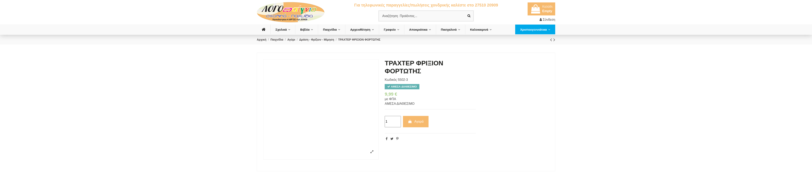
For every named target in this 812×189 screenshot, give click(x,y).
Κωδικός (391, 79)
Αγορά (416, 121)
